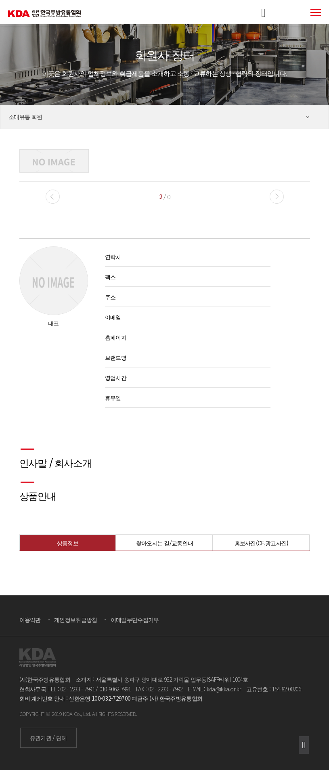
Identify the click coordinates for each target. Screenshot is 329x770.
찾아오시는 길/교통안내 (164, 543)
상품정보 (67, 543)
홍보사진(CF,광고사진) (262, 543)
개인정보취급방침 (75, 620)
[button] (277, 197)
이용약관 (30, 620)
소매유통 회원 (25, 117)
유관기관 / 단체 (48, 738)
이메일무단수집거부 (135, 620)
